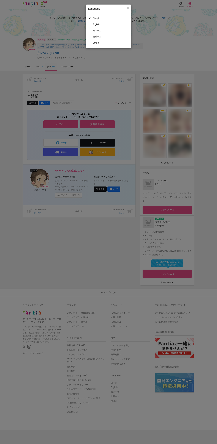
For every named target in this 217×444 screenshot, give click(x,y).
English (96, 24)
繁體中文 (97, 36)
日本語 (96, 18)
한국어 (96, 42)
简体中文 (97, 30)
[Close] (128, 8)
